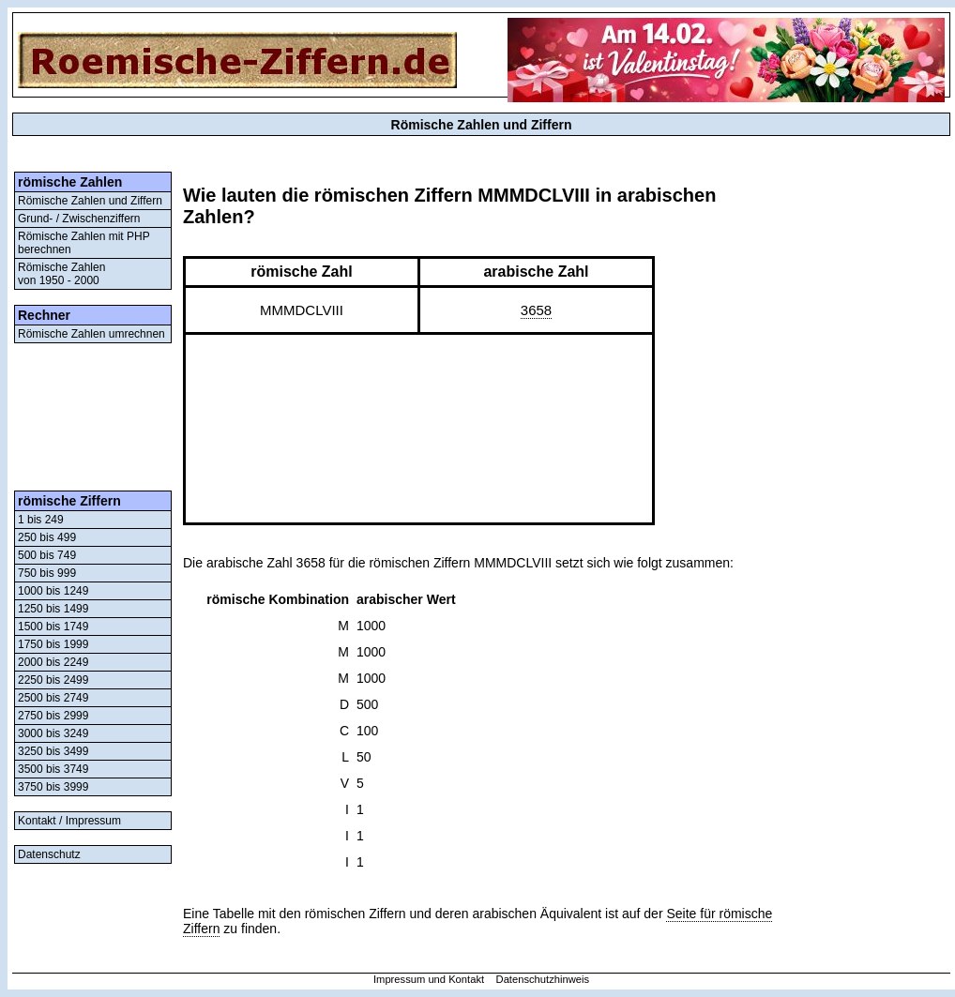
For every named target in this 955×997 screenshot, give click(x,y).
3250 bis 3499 (53, 751)
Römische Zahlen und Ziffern (90, 200)
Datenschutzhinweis (543, 979)
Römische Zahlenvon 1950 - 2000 (61, 274)
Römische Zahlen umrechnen (91, 333)
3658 (536, 310)
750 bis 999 (47, 573)
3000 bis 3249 (53, 733)
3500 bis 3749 (53, 769)
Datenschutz (49, 854)
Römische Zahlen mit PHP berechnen (84, 243)
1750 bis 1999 (53, 644)
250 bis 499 (47, 537)
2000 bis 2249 (53, 662)
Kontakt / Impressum (69, 820)
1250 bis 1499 (53, 608)
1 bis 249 (41, 519)
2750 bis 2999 (53, 715)
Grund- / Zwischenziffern (79, 218)
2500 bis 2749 (53, 697)
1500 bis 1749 (53, 626)
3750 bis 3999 (53, 786)
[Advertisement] (93, 417)
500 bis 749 (47, 555)
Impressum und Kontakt (428, 979)
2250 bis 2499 (53, 680)
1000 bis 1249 (53, 590)
